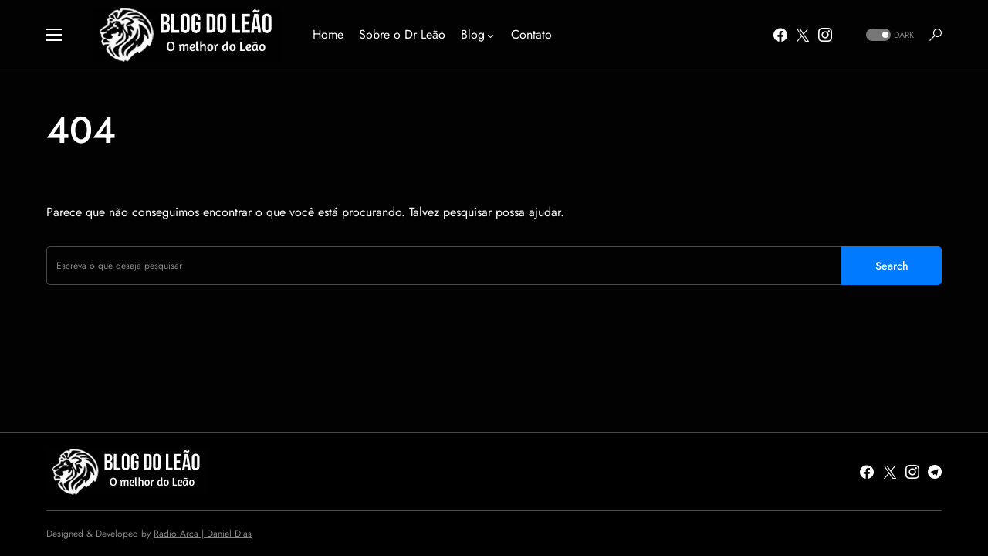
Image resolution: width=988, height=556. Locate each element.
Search (891, 265)
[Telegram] (935, 472)
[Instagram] (825, 35)
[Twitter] (803, 35)
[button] (54, 35)
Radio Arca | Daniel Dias (203, 534)
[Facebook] (780, 35)
